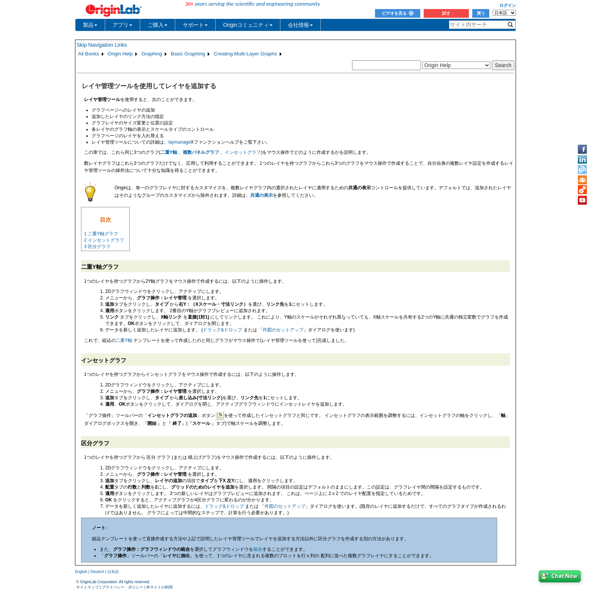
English (81, 572)
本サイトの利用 (159, 587)
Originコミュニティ (248, 25)
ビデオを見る (397, 13)
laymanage (179, 142)
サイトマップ (87, 587)
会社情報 (300, 25)
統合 (257, 549)
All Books (88, 54)
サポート (195, 25)
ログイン (507, 5)
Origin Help (120, 54)
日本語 (113, 572)
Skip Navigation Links (102, 45)
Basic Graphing (188, 54)
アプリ (122, 25)
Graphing (151, 54)
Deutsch (97, 572)
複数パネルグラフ (201, 152)
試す (446, 13)
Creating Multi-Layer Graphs (245, 54)
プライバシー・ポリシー (122, 587)
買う (481, 13)
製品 (90, 25)
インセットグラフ (243, 152)
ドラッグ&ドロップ (223, 330)
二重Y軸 (169, 152)
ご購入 (157, 25)
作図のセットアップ (283, 330)
